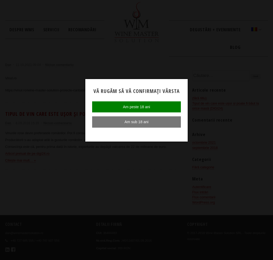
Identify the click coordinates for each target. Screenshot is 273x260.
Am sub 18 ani (136, 122)
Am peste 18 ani (136, 107)
